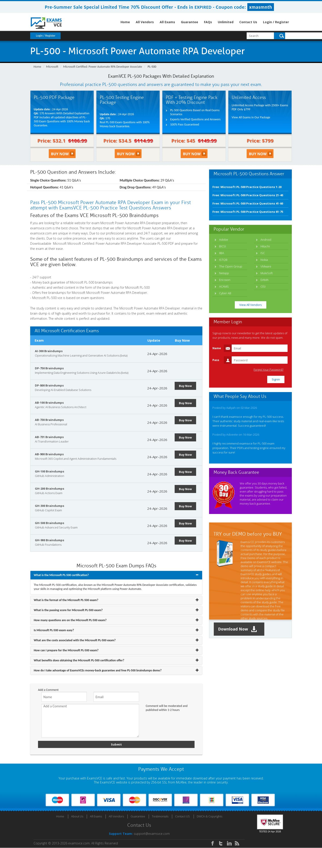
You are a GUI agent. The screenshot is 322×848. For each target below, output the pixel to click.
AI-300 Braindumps (49, 351)
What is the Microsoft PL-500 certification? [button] (61, 575)
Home (125, 22)
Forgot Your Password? (269, 369)
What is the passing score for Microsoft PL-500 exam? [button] (68, 610)
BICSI (222, 246)
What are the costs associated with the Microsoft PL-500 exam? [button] (75, 640)
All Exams (167, 22)
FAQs (208, 22)
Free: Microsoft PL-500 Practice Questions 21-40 (247, 195)
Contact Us (248, 22)
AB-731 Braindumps (49, 437)
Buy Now (185, 386)
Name (216, 348)
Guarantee (189, 22)
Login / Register (276, 22)
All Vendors (145, 22)
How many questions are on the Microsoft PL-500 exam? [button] (70, 620)
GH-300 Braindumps (49, 506)
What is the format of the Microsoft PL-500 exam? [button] (66, 600)
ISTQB (223, 260)
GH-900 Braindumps (49, 540)
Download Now (238, 629)
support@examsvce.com (152, 834)
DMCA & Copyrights (209, 817)
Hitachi (265, 246)
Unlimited (225, 22)
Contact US (182, 817)
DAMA (265, 280)
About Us (77, 817)
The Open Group (230, 266)
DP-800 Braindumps (49, 385)
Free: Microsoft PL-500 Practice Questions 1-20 (247, 187)
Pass (215, 360)
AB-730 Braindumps (49, 420)
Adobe (223, 240)
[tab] (116, 575)
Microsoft (52, 67)
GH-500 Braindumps (49, 523)
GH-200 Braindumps (49, 489)
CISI (263, 286)
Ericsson (224, 280)
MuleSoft (267, 273)
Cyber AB (225, 293)
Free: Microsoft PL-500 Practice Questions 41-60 (247, 203)
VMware (266, 266)
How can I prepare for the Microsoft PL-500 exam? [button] (66, 650)
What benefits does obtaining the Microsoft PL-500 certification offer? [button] (79, 660)
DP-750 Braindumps (49, 368)
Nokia (264, 260)
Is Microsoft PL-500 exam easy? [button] (54, 630)
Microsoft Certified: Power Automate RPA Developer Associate (102, 67)
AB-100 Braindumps (49, 403)
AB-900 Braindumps (49, 454)
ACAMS (224, 286)
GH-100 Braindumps (49, 471)
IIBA (221, 253)
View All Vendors (250, 305)
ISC (263, 253)
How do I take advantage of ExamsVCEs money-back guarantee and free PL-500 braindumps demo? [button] (97, 670)
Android (266, 240)
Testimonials (160, 817)
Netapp (224, 273)
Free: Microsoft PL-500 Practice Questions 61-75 (247, 212)
